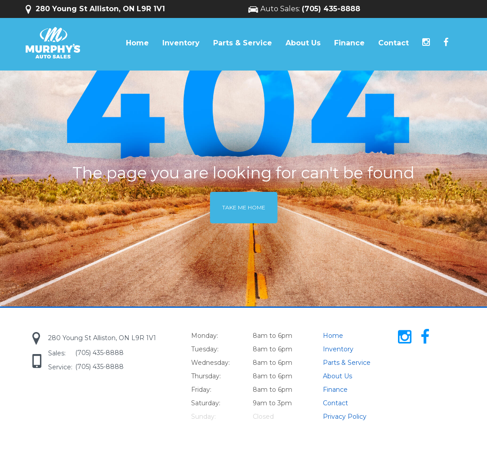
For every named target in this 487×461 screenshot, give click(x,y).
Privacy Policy (344, 416)
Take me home (243, 207)
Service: (60, 367)
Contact (393, 43)
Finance (349, 43)
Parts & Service (242, 43)
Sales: (57, 353)
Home (137, 43)
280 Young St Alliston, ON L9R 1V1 (95, 8)
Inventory (181, 43)
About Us (303, 43)
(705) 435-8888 (331, 8)
